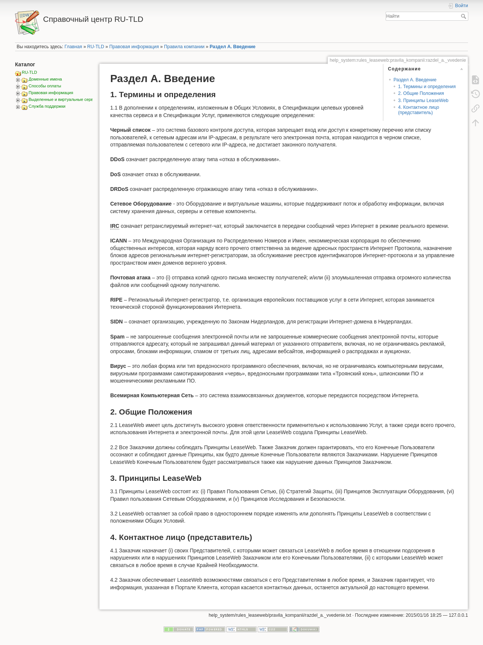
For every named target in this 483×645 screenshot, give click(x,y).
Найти (464, 16)
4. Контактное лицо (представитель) (418, 110)
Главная (73, 46)
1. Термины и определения (427, 86)
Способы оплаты (45, 86)
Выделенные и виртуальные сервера (64, 99)
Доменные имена (45, 79)
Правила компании (184, 46)
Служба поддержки (47, 106)
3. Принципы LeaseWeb (423, 100)
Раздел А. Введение (232, 46)
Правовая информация (134, 46)
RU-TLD (95, 46)
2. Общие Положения (421, 93)
